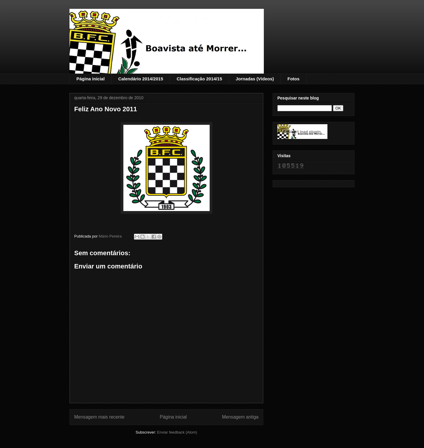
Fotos (293, 78)
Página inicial (91, 78)
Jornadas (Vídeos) (255, 78)
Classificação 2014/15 (199, 78)
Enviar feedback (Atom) (177, 432)
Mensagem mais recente (99, 416)
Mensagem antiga (240, 416)
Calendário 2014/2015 (140, 78)
